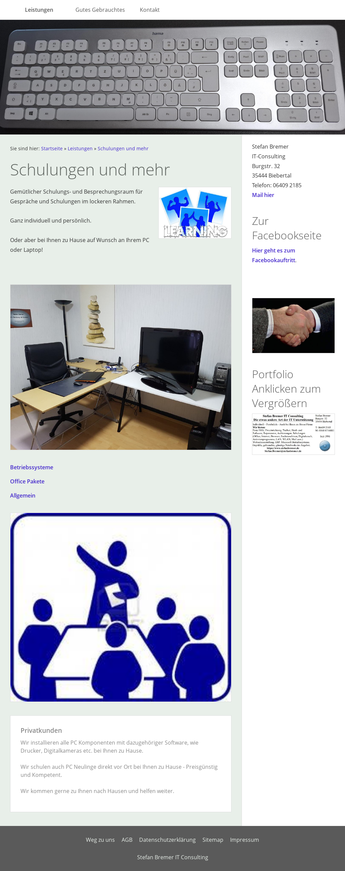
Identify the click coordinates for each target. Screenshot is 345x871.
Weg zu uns (100, 839)
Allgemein (22, 495)
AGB (127, 839)
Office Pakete (27, 481)
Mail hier (263, 195)
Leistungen (80, 148)
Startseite (52, 148)
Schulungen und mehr (123, 148)
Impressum (244, 839)
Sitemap (212, 839)
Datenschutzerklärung (167, 839)
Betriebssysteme (31, 467)
